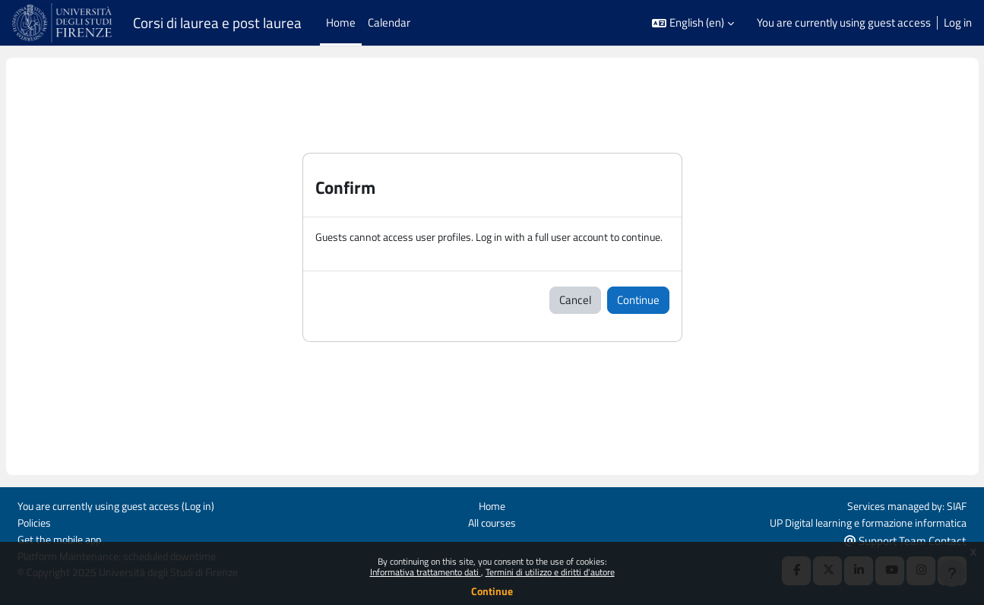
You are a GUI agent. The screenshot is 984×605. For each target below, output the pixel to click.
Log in (958, 22)
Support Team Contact (905, 539)
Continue (492, 591)
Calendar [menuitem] (389, 22)
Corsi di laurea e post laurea (217, 22)
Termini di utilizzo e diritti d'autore (550, 572)
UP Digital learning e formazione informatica (861, 521)
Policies (35, 521)
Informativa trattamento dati (425, 572)
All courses (491, 521)
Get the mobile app (62, 538)
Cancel (575, 317)
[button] (693, 23)
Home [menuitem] (341, 22)
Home (492, 504)
